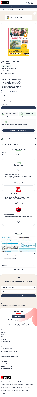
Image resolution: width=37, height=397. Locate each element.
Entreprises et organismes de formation (10, 359)
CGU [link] (23, 390)
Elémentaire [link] (3, 334)
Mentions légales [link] (11, 381)
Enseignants (4, 329)
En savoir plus (9, 116)
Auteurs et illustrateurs (6, 363)
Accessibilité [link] (8, 387)
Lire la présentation (10, 91)
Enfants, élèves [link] (4, 353)
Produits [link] (3, 393)
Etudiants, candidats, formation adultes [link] (9, 356)
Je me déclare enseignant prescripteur (18, 130)
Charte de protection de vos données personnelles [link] (12, 384)
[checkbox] (1, 299)
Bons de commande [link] (5, 390)
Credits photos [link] (19, 381)
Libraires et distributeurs (7, 366)
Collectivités (4, 361)
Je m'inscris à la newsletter (17, 295)
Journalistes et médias (6, 368)
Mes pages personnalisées (19, 6)
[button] (18, 41)
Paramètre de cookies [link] (30, 384)
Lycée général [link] (4, 339)
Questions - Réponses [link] (16, 390)
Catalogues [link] (27, 387)
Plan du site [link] (3, 381)
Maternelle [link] (3, 332)
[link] (16, 182)
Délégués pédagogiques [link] (17, 387)
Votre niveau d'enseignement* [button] (8, 287)
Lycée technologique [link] (5, 341)
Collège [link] (2, 336)
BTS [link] (2, 346)
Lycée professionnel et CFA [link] (7, 343)
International (4, 370)
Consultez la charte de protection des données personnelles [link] (13, 305)
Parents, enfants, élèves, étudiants (9, 351)
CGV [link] (27, 390)
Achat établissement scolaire (18, 108)
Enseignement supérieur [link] (6, 348)
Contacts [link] (31, 390)
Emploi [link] (2, 387)
